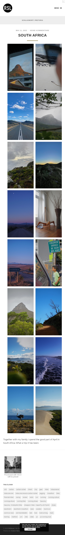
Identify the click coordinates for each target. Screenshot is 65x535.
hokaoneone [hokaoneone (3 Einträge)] (55, 489)
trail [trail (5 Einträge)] (35, 513)
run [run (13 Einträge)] (37, 497)
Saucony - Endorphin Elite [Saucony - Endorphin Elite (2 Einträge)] (13, 505)
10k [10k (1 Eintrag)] (5, 489)
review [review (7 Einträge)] (25, 497)
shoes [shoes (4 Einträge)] (54, 505)
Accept (30, 529)
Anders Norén (16, 531)
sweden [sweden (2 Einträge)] (38, 509)
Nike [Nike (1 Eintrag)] (58, 493)
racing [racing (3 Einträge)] (18, 497)
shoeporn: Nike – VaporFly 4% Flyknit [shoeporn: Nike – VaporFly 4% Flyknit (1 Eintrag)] (36, 505)
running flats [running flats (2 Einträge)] (21, 501)
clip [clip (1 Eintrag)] (36, 489)
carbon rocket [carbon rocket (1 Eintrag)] (21, 489)
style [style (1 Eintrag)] (32, 509)
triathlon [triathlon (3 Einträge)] (15, 517)
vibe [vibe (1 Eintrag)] (26, 517)
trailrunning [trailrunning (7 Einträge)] (43, 513)
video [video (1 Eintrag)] (32, 517)
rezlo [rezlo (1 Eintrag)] (31, 497)
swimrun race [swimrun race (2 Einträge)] (9, 513)
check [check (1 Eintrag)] (30, 489)
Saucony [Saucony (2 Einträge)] (43, 501)
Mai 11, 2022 (21, 30)
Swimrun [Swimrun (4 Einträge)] (47, 509)
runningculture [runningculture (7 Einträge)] (9, 501)
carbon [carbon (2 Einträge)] (11, 489)
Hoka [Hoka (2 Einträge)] (46, 489)
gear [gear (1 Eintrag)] (41, 489)
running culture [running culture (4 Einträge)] (53, 497)
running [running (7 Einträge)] (43, 497)
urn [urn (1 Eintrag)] (21, 517)
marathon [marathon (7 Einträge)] (50, 493)
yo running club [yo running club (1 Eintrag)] (45, 517)
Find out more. (36, 527)
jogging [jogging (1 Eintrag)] (42, 493)
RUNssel (11, 528)
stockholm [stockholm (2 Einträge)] (7, 509)
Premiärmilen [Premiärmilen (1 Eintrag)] (9, 497)
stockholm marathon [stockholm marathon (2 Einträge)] (21, 509)
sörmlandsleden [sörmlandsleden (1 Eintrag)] (21, 513)
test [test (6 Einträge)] (31, 513)
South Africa (32, 35)
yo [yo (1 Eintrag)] (37, 517)
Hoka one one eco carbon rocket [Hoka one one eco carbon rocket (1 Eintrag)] (26, 493)
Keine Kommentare (39, 30)
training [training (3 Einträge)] (6, 517)
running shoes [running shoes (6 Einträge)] (33, 501)
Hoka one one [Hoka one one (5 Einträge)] (8, 493)
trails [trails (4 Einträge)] (51, 513)
